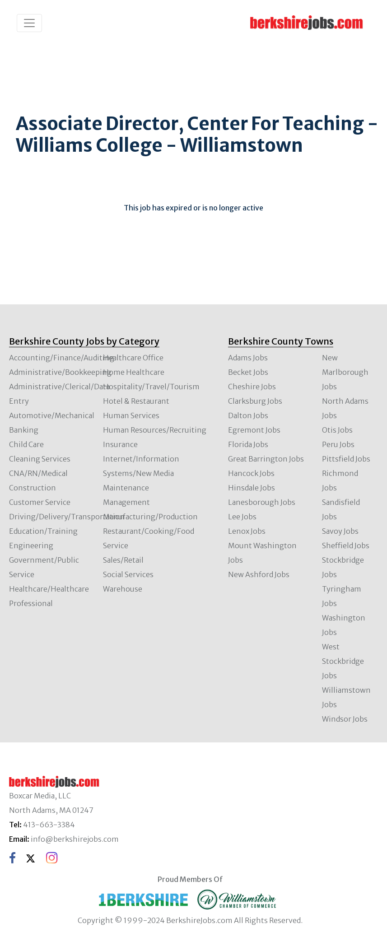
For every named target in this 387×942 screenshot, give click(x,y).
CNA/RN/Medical (38, 473)
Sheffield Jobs (345, 545)
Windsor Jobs (345, 718)
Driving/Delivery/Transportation (67, 516)
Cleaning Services (39, 458)
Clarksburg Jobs (255, 401)
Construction (32, 487)
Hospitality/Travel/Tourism (151, 386)
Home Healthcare (133, 372)
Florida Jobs (248, 444)
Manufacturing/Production (150, 516)
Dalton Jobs (248, 415)
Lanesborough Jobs (261, 502)
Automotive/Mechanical (51, 415)
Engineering (31, 545)
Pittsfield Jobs (346, 458)
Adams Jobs (248, 357)
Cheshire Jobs (252, 386)
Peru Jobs (338, 444)
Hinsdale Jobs (251, 487)
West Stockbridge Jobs (343, 661)
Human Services (131, 415)
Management (126, 502)
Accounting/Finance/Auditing (61, 357)
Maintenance (126, 487)
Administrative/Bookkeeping (60, 372)
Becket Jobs (248, 372)
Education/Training (43, 531)
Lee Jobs (242, 516)
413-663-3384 (49, 824)
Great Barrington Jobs (266, 458)
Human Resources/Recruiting (154, 429)
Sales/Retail (123, 559)
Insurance (120, 444)
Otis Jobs (337, 429)
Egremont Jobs (254, 429)
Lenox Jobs (247, 531)
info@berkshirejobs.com (75, 839)
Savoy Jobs (340, 531)
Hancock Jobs (251, 473)
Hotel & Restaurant (136, 401)
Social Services (128, 574)
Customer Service (39, 502)
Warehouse (122, 588)
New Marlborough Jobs (345, 372)
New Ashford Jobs (258, 574)
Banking (23, 429)
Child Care (26, 444)
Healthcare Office (133, 357)
